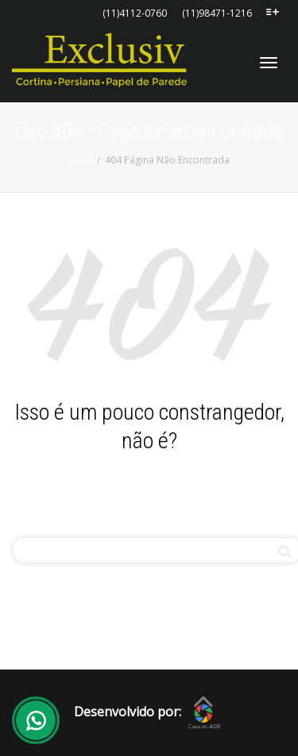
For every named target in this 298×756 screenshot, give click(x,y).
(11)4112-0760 (135, 13)
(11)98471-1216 (217, 13)
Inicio (80, 160)
